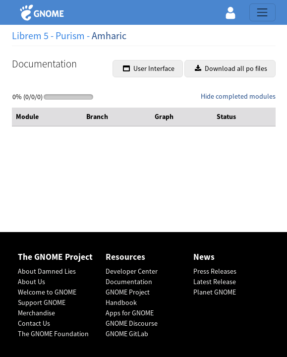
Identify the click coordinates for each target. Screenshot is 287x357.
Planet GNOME (214, 292)
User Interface (148, 68)
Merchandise (36, 312)
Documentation (129, 281)
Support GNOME (41, 302)
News (204, 257)
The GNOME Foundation (53, 333)
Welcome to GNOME (47, 292)
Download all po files (231, 68)
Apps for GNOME (130, 312)
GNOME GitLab (127, 333)
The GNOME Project (55, 257)
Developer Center (132, 271)
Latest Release (214, 281)
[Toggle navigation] (262, 12)
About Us (31, 281)
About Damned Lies (47, 271)
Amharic (109, 35)
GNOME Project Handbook (128, 297)
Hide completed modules (238, 96)
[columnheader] (47, 117)
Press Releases (214, 271)
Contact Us (34, 323)
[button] (230, 12)
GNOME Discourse (132, 323)
